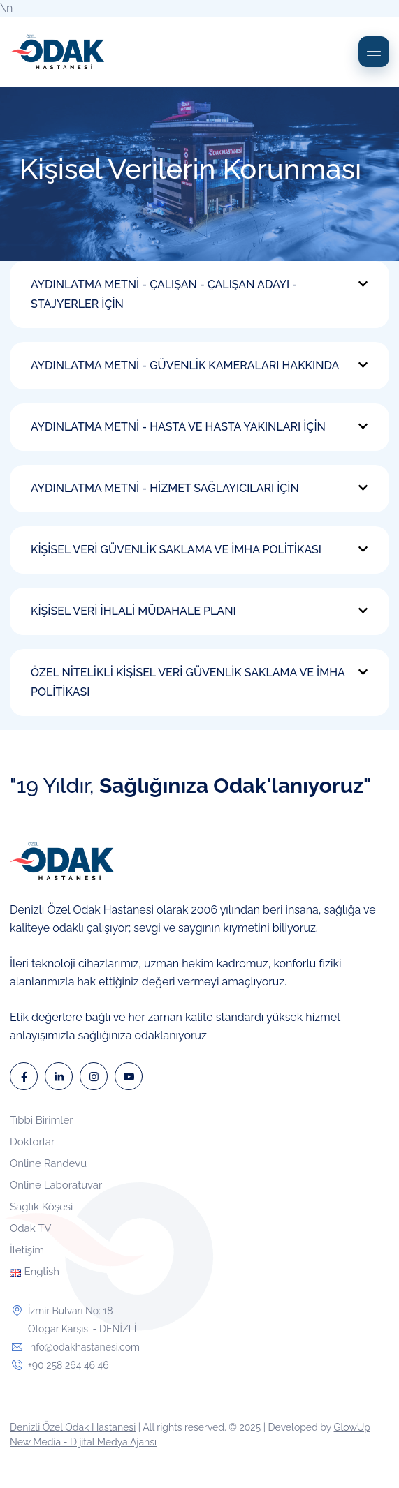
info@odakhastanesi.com (84, 1347)
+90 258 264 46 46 (68, 1365)
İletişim (27, 1250)
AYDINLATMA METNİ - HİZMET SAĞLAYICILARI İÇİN (165, 488)
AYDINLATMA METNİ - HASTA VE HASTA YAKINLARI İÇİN (178, 426)
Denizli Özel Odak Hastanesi (73, 1427)
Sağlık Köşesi (41, 1206)
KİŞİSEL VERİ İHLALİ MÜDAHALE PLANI (133, 611)
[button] (199, 294)
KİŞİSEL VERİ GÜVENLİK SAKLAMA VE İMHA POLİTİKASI (176, 549)
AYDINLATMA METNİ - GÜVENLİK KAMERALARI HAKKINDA (185, 365)
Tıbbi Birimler (41, 1120)
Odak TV (30, 1228)
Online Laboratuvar (56, 1185)
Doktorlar (32, 1142)
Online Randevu (48, 1163)
